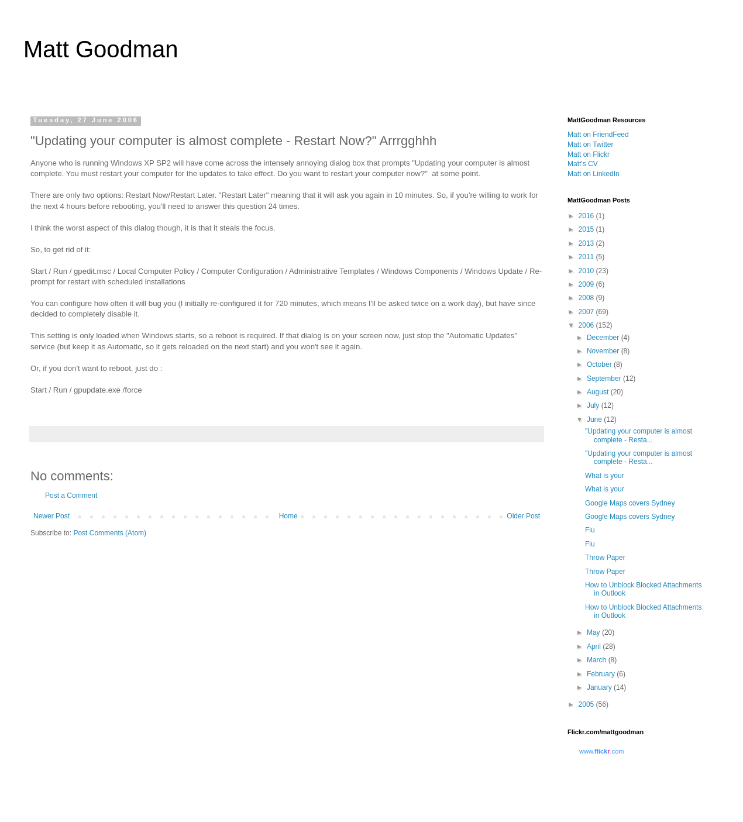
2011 (587, 257)
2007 (587, 312)
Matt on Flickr (588, 154)
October (600, 364)
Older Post (523, 516)
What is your (604, 476)
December (604, 337)
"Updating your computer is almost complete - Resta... (638, 435)
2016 (587, 216)
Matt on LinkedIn (593, 174)
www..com (601, 751)
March (597, 660)
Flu (590, 530)
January (600, 687)
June (595, 419)
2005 (587, 704)
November (604, 351)
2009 (587, 284)
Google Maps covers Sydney (630, 503)
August (599, 392)
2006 (587, 325)
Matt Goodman (100, 49)
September (605, 378)
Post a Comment (71, 495)
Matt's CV (582, 164)
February (602, 674)
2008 (587, 298)
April (595, 646)
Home (288, 516)
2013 (587, 243)
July (594, 405)
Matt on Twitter (590, 144)
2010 (587, 271)
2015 (587, 229)
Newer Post (51, 516)
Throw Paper (605, 557)
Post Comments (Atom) (109, 533)
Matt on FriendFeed (598, 134)
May (594, 632)
